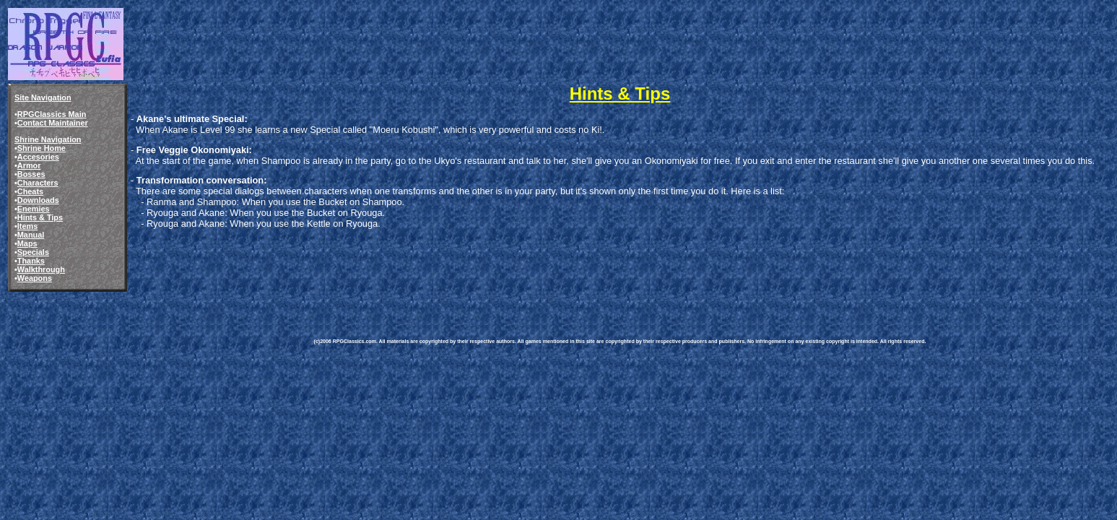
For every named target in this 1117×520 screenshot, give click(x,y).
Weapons (34, 278)
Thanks (31, 260)
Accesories (38, 156)
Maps (27, 243)
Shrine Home (41, 148)
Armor (29, 165)
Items (27, 226)
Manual (30, 234)
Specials (33, 252)
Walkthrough (41, 269)
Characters (37, 182)
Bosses (31, 174)
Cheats (30, 191)
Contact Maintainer (52, 122)
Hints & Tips (40, 217)
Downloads (38, 200)
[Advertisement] (577, 273)
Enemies (33, 208)
